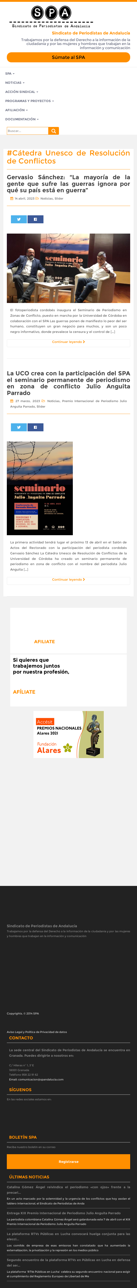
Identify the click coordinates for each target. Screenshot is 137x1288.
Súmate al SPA (68, 57)
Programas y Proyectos (29, 101)
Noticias (15, 83)
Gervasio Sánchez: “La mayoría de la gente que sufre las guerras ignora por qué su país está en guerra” (68, 184)
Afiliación (16, 110)
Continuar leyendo (68, 342)
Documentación (22, 119)
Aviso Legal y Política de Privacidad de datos (37, 1032)
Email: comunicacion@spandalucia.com (36, 1079)
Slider (59, 198)
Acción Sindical (21, 92)
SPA (10, 73)
